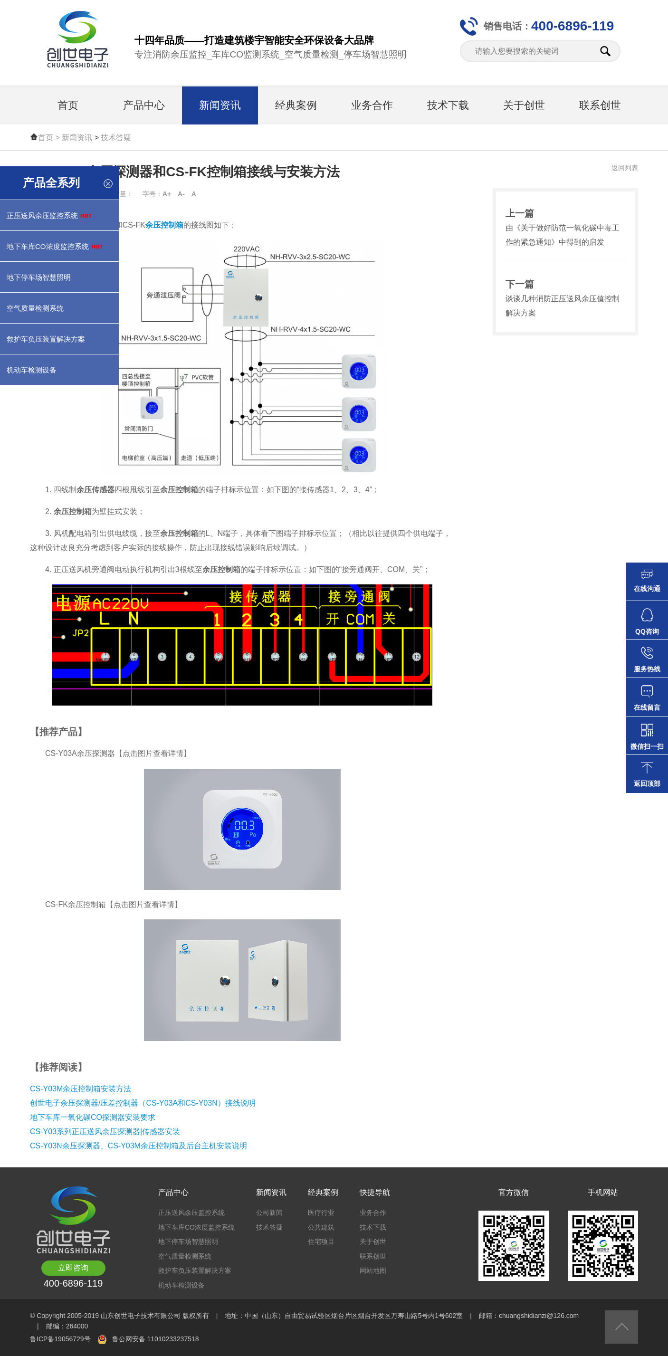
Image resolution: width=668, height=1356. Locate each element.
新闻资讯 (220, 105)
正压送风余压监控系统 (191, 1212)
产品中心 (144, 105)
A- (181, 194)
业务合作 (372, 105)
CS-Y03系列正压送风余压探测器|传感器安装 (105, 1131)
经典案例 (296, 105)
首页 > (50, 138)
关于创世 (524, 105)
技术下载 (448, 105)
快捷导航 (375, 1192)
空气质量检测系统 (184, 1256)
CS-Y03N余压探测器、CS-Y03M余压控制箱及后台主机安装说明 (138, 1146)
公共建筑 (321, 1227)
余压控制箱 (164, 225)
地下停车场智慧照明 (188, 1241)
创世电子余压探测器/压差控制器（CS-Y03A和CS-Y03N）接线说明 (143, 1103)
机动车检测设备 (181, 1285)
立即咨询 (73, 1268)
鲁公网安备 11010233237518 (155, 1339)
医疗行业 (321, 1212)
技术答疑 (116, 138)
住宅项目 (321, 1241)
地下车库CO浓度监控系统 (196, 1227)
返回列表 (624, 168)
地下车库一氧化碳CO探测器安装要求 (92, 1117)
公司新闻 (269, 1212)
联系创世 (600, 105)
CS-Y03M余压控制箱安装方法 (80, 1089)
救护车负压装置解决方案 (194, 1270)
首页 (67, 105)
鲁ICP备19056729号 (60, 1339)
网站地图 (373, 1270)
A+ (166, 194)
